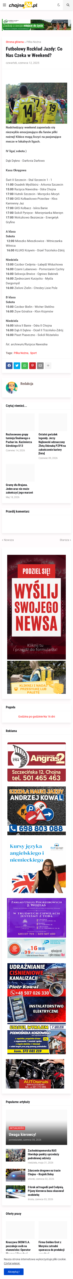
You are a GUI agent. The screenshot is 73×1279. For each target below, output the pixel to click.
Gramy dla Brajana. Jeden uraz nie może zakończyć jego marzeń (19, 488)
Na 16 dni (49, 716)
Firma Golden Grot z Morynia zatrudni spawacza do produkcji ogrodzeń (52, 1248)
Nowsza (9, 540)
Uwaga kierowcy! (22, 1134)
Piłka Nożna (33, 42)
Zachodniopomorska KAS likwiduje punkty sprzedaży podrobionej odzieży (43, 1154)
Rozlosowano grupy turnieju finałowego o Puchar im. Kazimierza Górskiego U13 (19, 440)
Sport (33, 353)
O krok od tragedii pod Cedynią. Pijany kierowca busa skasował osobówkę (46, 1191)
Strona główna (15, 42)
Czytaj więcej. (12, 1263)
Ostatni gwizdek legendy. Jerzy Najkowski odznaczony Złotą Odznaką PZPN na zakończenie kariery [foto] (52, 444)
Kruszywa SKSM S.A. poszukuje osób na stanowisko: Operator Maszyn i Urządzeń (18, 1248)
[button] (4, 5)
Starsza (64, 540)
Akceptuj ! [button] (14, 1271)
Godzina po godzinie (30, 716)
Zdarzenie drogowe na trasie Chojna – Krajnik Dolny (44, 1172)
